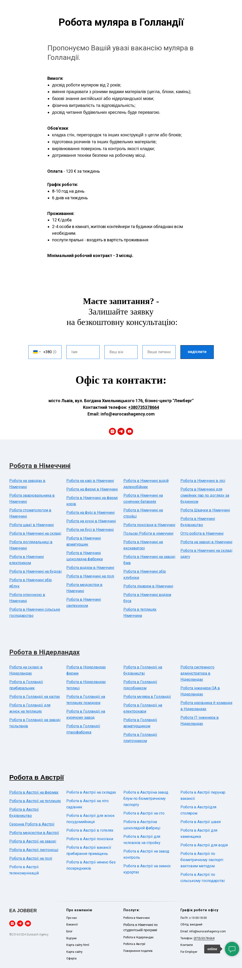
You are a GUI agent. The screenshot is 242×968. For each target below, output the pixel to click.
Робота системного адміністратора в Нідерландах (197, 673)
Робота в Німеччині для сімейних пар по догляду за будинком (204, 495)
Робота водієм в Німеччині (90, 567)
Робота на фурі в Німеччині (90, 512)
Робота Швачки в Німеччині (205, 510)
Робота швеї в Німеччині (31, 525)
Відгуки (71, 938)
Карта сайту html (77, 945)
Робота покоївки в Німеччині (149, 525)
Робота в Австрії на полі (30, 858)
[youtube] (129, 431)
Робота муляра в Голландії (147, 696)
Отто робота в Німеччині (201, 533)
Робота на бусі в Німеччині (90, 529)
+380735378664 (143, 407)
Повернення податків (138, 951)
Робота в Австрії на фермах (33, 792)
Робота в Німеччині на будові (35, 571)
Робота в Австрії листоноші (33, 850)
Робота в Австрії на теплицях (35, 801)
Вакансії (72, 924)
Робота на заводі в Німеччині (206, 542)
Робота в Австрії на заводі (32, 841)
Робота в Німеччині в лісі (202, 480)
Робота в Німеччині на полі (90, 576)
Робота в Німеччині (40, 466)
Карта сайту (74, 952)
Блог (69, 931)
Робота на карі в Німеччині (90, 480)
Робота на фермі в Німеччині (92, 489)
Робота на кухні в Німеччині (91, 521)
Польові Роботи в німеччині (148, 533)
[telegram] (121, 431)
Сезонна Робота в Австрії (31, 824)
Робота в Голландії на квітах (34, 696)
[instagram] (112, 431)
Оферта (71, 958)
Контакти (186, 945)
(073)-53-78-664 (204, 938)
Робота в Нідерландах (44, 652)
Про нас (71, 918)
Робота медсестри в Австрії (34, 832)
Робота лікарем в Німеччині (148, 586)
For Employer (188, 952)
